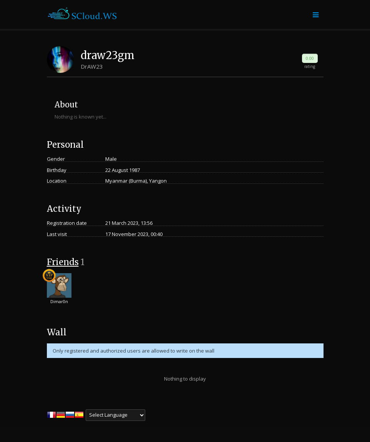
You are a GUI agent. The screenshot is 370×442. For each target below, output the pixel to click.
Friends (63, 262)
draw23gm (107, 55)
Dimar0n (59, 301)
